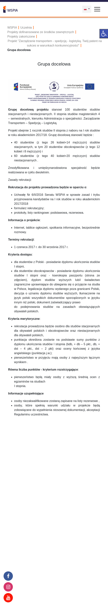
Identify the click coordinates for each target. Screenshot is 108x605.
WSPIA (12, 27)
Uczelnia (26, 27)
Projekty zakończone (21, 36)
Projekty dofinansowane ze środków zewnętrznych (40, 32)
